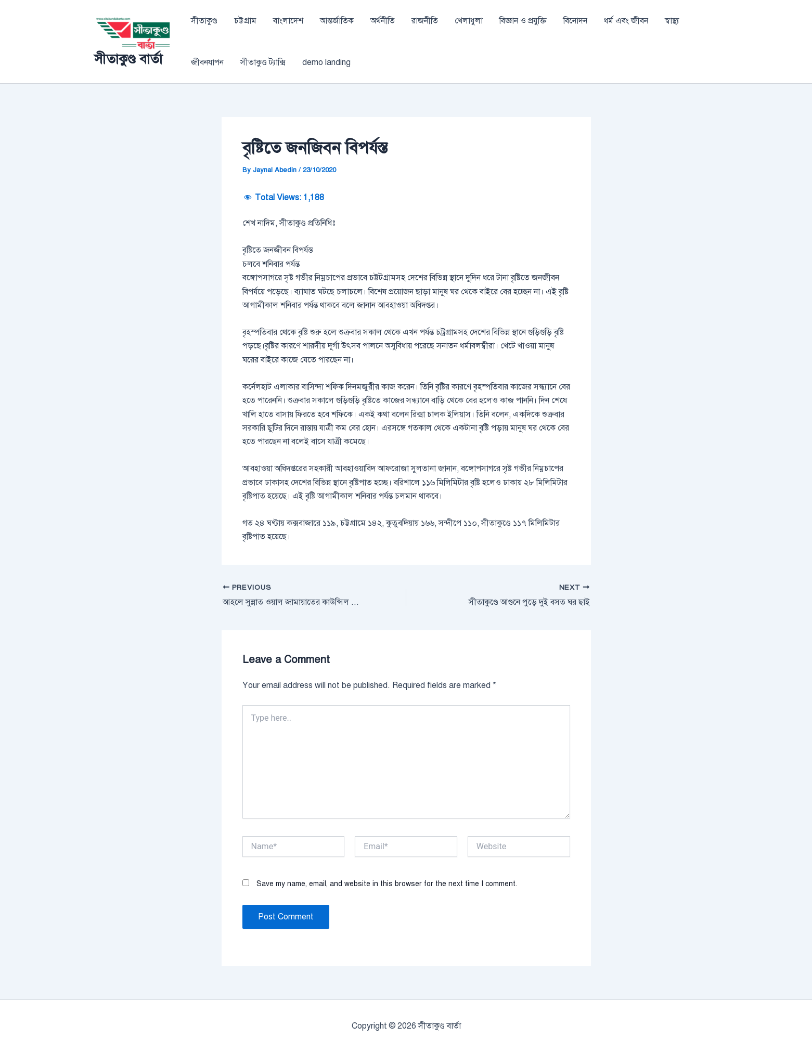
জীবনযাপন (207, 62)
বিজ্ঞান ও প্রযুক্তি (523, 21)
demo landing (326, 62)
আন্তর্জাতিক (337, 21)
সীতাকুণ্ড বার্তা (128, 58)
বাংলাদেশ (288, 21)
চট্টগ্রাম (245, 21)
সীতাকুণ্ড (204, 21)
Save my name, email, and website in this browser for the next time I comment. (386, 883)
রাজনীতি (424, 21)
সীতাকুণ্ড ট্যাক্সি (263, 62)
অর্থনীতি (382, 21)
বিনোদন (575, 21)
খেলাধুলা (469, 21)
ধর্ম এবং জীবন (626, 21)
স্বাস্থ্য (672, 21)
